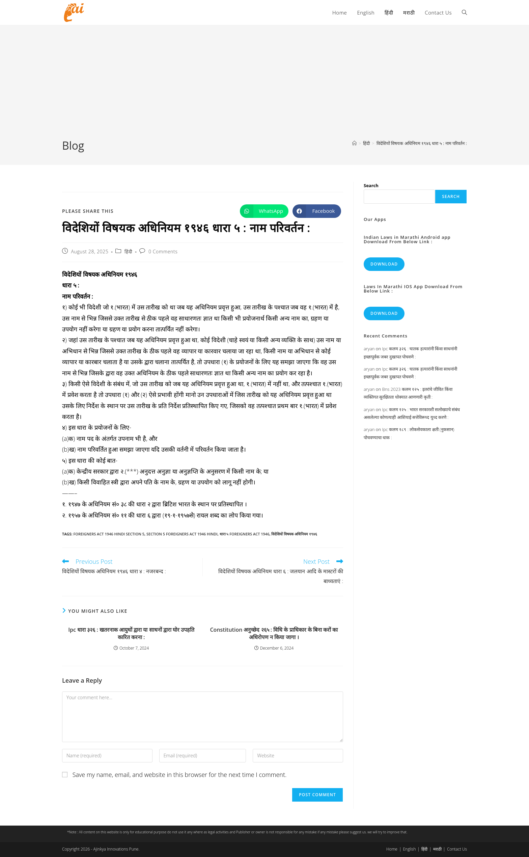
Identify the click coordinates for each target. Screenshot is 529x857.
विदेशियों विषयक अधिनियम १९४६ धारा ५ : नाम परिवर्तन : (422, 143)
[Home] (354, 143)
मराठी (437, 849)
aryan (369, 349)
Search (371, 185)
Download (384, 264)
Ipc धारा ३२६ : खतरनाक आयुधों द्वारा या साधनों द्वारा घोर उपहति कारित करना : (131, 633)
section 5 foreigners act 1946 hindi (182, 533)
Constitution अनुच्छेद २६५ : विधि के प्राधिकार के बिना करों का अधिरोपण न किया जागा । (274, 633)
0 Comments (162, 251)
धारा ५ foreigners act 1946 (245, 533)
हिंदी (128, 251)
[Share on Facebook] (317, 211)
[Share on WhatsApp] (264, 211)
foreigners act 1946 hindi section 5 (108, 533)
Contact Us (457, 849)
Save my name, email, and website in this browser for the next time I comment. (180, 775)
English (409, 849)
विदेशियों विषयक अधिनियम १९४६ (294, 533)
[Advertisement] (264, 87)
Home (391, 849)
